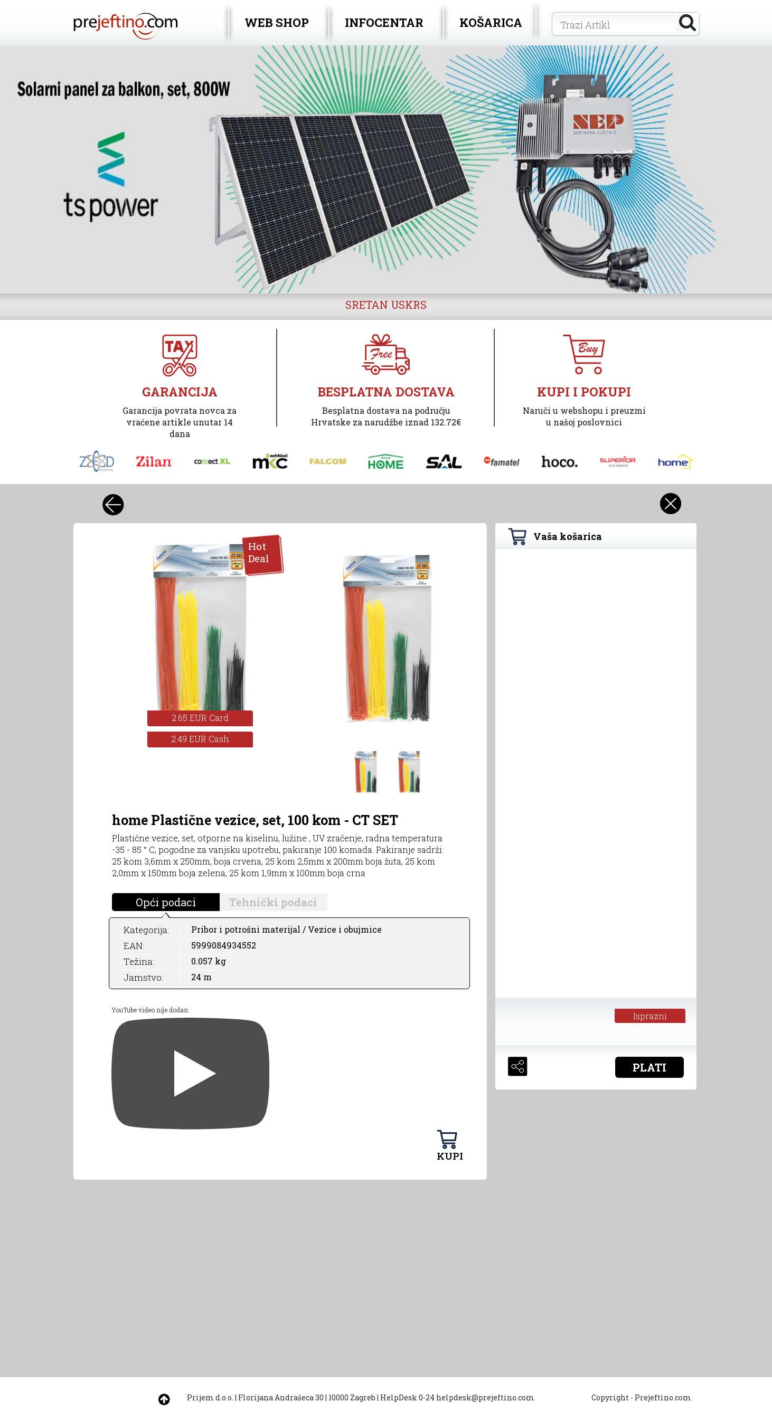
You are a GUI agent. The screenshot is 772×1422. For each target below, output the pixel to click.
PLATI (649, 1067)
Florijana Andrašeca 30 (281, 1397)
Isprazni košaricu (650, 1016)
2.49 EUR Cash (200, 738)
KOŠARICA (490, 22)
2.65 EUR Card (200, 717)
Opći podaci (166, 902)
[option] (386, 169)
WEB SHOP (276, 22)
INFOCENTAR (384, 22)
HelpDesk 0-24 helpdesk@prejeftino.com (457, 1397)
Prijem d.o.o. (210, 1397)
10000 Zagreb (351, 1397)
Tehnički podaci (273, 902)
